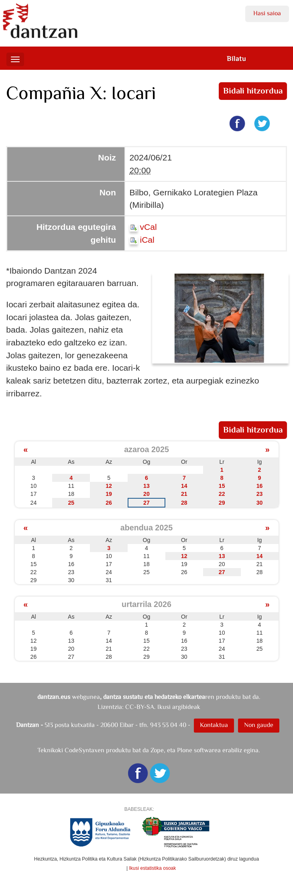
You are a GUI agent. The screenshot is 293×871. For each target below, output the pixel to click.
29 (222, 502)
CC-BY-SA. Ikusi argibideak (162, 706)
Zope (157, 750)
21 (184, 494)
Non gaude (258, 724)
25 (71, 502)
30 (259, 502)
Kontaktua (214, 724)
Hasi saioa (267, 13)
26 (109, 502)
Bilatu (236, 59)
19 (109, 494)
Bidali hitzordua (252, 90)
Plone (184, 750)
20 (146, 494)
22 (222, 494)
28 (184, 502)
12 (109, 486)
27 (146, 502)
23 (259, 494)
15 (222, 486)
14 (184, 486)
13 (146, 486)
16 (259, 486)
